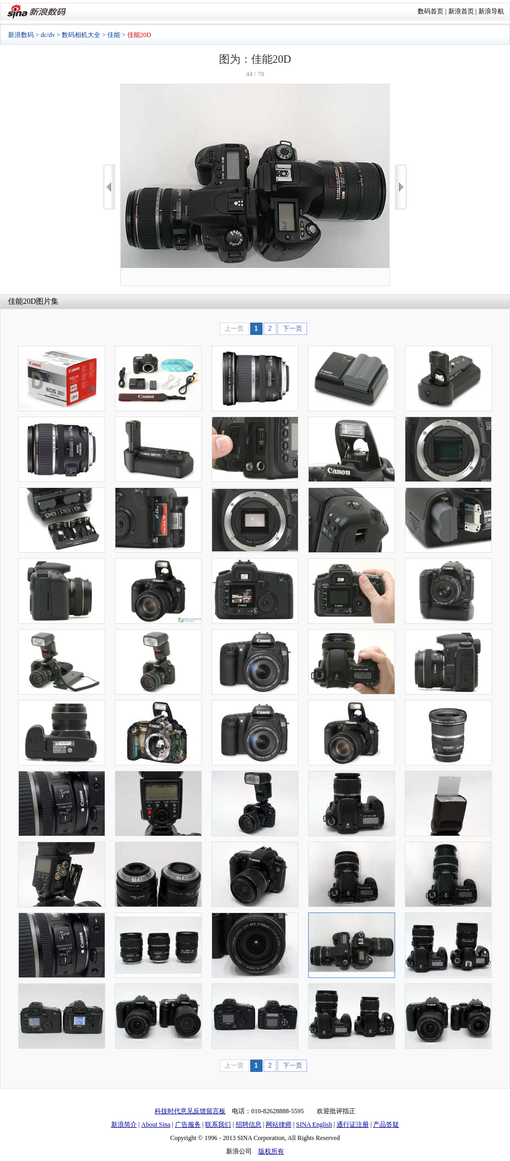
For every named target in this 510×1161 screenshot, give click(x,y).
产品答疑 (386, 1124)
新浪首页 (461, 11)
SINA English (314, 1124)
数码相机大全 (81, 35)
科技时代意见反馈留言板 (190, 1111)
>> (400, 187)
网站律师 (279, 1124)
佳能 (113, 35)
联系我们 (218, 1124)
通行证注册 (353, 1124)
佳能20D (22, 301)
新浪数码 (21, 35)
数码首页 (430, 11)
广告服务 (188, 1124)
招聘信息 (248, 1124)
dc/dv (48, 35)
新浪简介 (124, 1124)
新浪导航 (491, 11)
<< (109, 187)
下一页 (292, 328)
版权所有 (271, 1151)
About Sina (155, 1124)
